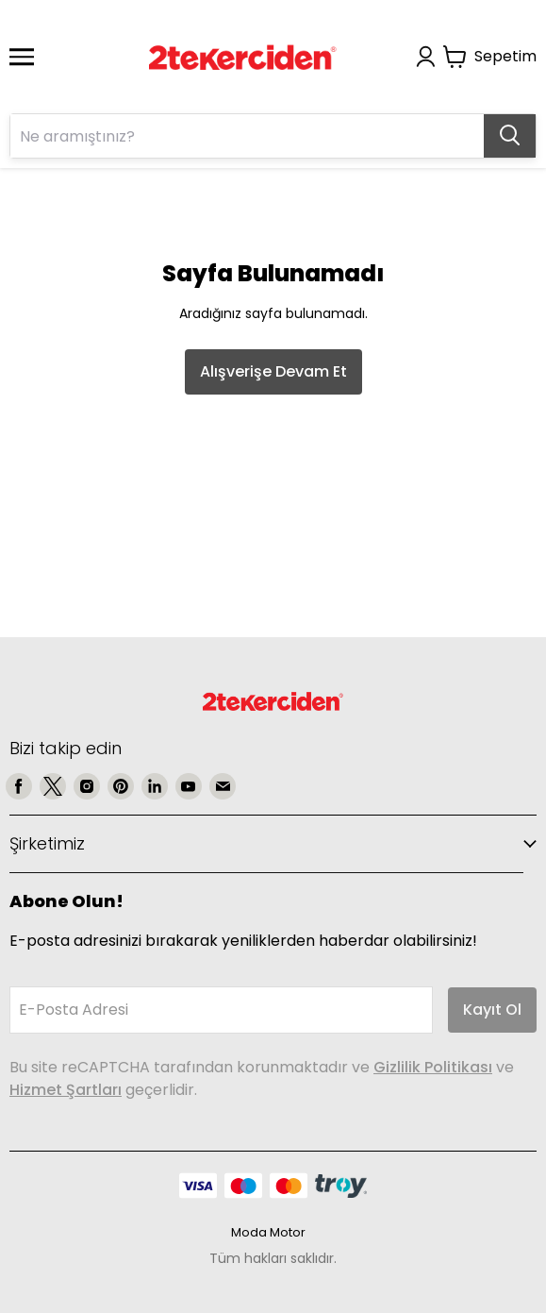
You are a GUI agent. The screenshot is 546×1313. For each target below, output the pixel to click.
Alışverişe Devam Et (273, 371)
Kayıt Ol (492, 1009)
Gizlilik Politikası (432, 1067)
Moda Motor (268, 1232)
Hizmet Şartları (65, 1090)
